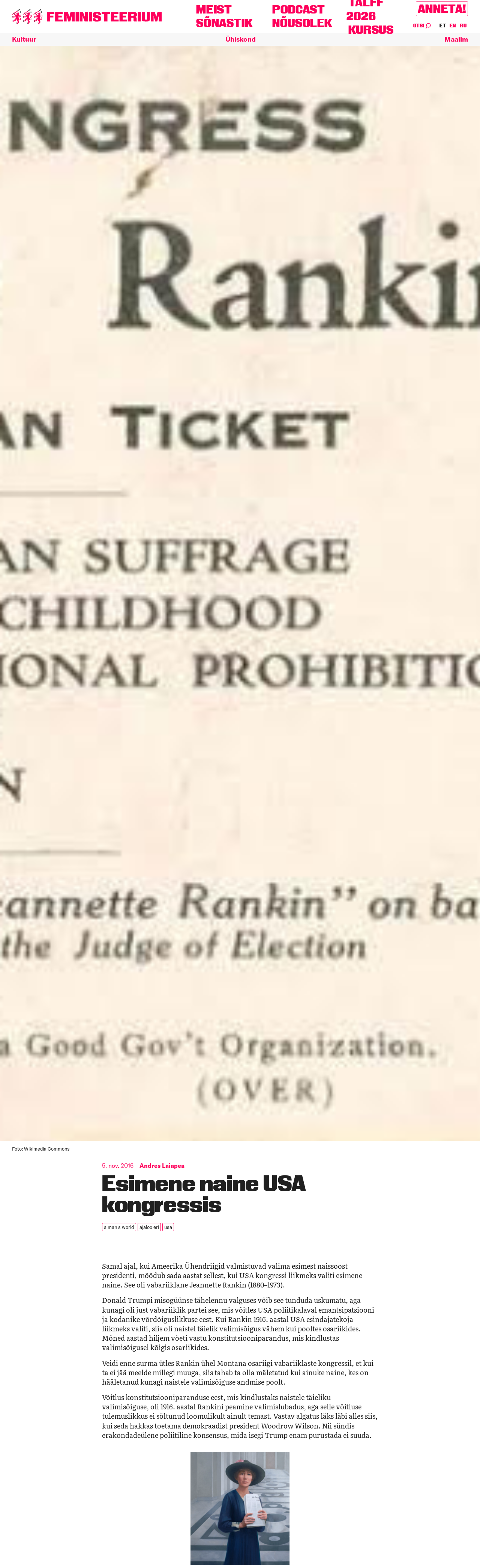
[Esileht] (87, 16)
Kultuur (24, 39)
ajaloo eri (148, 1226)
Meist (214, 9)
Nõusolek (302, 23)
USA (166, 1226)
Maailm (456, 39)
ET (443, 26)
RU (463, 26)
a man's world (118, 1226)
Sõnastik (224, 23)
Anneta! (442, 8)
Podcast (298, 9)
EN (453, 26)
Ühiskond (240, 39)
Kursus (371, 29)
